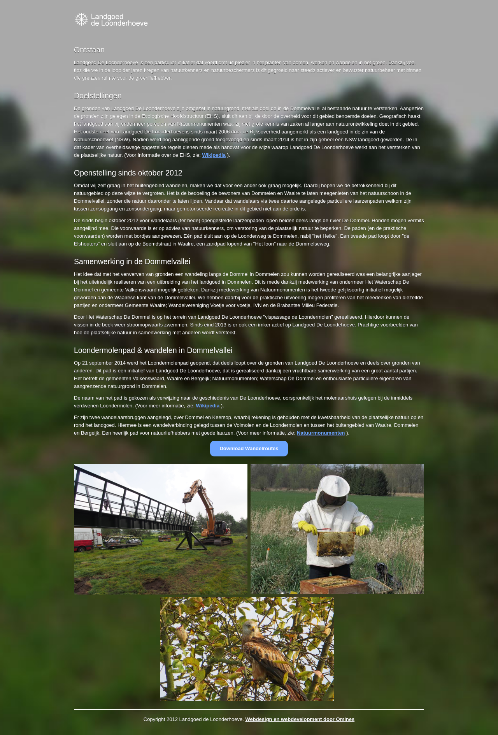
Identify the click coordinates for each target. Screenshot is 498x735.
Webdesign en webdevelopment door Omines (299, 719)
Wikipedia (214, 155)
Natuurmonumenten (321, 433)
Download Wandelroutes (248, 448)
